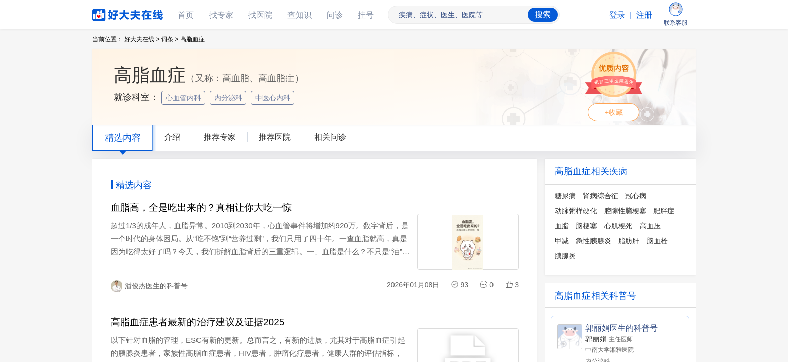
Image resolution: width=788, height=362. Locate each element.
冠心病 (635, 195)
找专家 (221, 15)
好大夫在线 (112, 13)
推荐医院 (275, 137)
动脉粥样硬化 (576, 210)
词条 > (169, 39)
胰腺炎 (565, 255)
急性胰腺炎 (593, 240)
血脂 (562, 225)
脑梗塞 (586, 225)
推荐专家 (220, 137)
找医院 (260, 15)
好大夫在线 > (141, 39)
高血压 (650, 225)
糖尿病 (565, 195)
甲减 (562, 240)
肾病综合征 (600, 195)
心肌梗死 (618, 225)
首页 (186, 15)
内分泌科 (229, 98)
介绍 (172, 137)
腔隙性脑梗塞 (625, 210)
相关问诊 (330, 137)
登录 (617, 15)
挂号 (366, 15)
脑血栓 (657, 240)
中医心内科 (273, 98)
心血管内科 (184, 98)
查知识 (299, 15)
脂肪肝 (628, 240)
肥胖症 (663, 210)
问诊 (335, 15)
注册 (644, 15)
